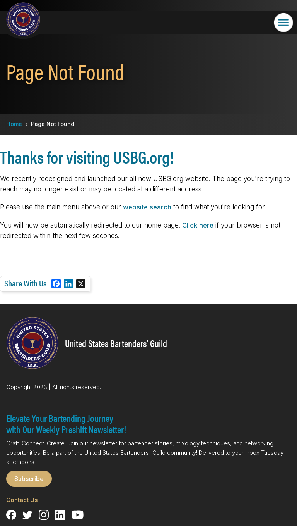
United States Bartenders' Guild (116, 343)
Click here (197, 225)
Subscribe (29, 479)
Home (14, 124)
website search (147, 207)
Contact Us (22, 500)
